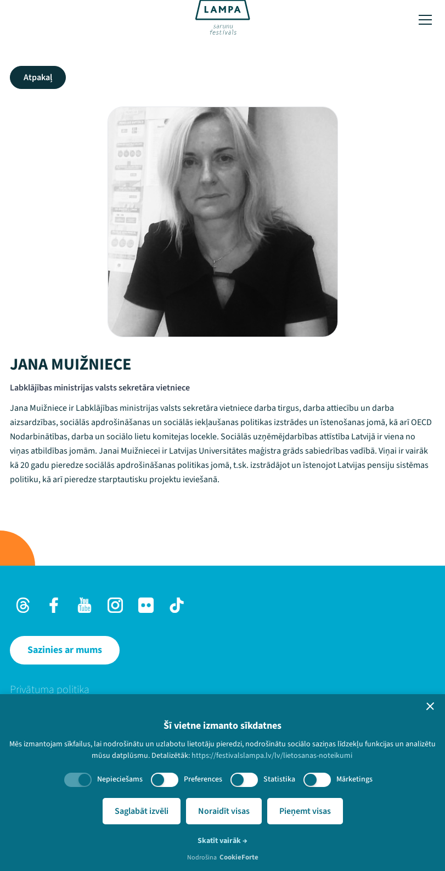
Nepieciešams (120, 779)
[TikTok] (177, 605)
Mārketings (354, 779)
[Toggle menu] (425, 20)
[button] (430, 706)
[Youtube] (84, 605)
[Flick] (146, 605)
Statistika (279, 779)
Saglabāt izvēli (141, 811)
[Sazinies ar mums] (65, 650)
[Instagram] (115, 605)
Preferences (203, 779)
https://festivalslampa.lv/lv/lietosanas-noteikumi (271, 755)
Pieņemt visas (305, 811)
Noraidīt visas (224, 811)
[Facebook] (54, 605)
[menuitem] (222, 689)
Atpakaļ (38, 77)
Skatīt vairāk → (222, 840)
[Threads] (23, 605)
